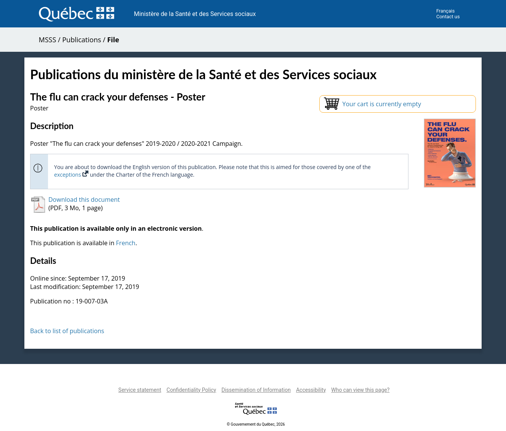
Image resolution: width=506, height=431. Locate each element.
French (125, 243)
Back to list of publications (67, 331)
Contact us (448, 16)
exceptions (71, 174)
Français (445, 11)
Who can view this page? (360, 390)
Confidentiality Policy (191, 390)
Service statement (139, 390)
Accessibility (311, 390)
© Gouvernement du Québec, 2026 (256, 424)
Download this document (84, 199)
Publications (81, 39)
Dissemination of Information (256, 390)
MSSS (47, 39)
